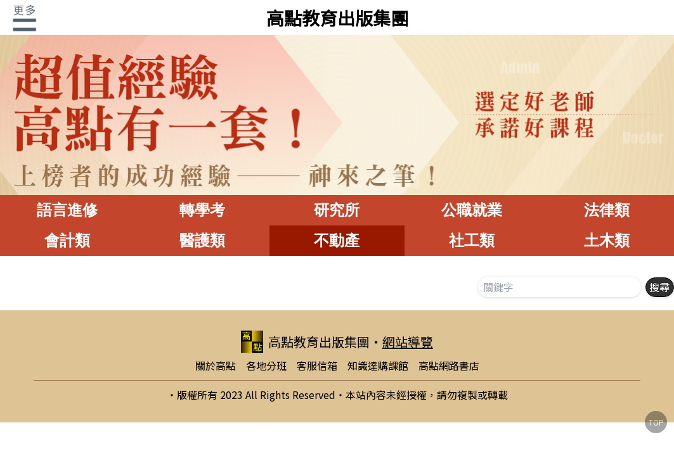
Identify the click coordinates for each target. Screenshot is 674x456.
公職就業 (471, 209)
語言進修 (67, 209)
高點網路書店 (448, 365)
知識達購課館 (377, 365)
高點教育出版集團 (337, 17)
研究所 (337, 209)
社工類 (472, 240)
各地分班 (266, 365)
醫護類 (202, 240)
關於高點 (215, 365)
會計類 (67, 240)
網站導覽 (407, 341)
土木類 (607, 240)
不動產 (337, 240)
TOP (656, 422)
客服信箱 (317, 365)
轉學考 (202, 209)
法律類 (607, 209)
